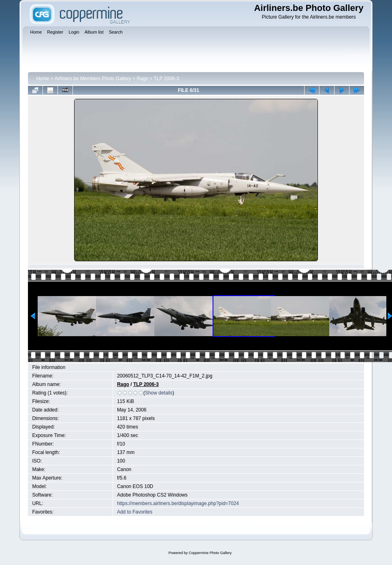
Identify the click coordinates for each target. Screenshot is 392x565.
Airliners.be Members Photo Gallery (92, 78)
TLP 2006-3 (166, 78)
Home (42, 78)
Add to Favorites (134, 512)
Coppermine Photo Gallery (210, 553)
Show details (159, 393)
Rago (143, 78)
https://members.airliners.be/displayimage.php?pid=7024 (178, 503)
